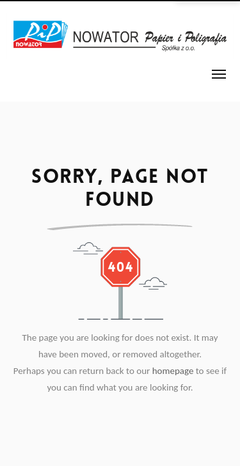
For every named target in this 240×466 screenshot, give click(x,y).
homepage (173, 371)
